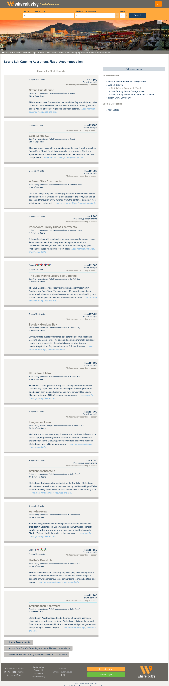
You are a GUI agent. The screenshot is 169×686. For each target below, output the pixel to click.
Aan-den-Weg (38, 511)
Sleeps (122, 11)
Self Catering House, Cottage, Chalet (128, 91)
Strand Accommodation (18, 642)
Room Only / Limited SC (119, 98)
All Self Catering (115, 85)
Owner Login (106, 674)
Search (137, 15)
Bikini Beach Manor (41, 373)
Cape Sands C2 (39, 135)
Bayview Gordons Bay (43, 324)
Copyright (38, 670)
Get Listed (14, 675)
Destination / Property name (34, 11)
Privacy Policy (38, 676)
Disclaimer (38, 673)
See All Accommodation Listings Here (127, 81)
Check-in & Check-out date (85, 11)
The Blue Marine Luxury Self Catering (53, 275)
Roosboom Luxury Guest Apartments (53, 227)
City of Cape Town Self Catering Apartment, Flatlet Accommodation (38, 648)
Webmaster (38, 667)
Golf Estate (113, 110)
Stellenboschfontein (42, 471)
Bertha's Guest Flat (41, 560)
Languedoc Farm (40, 422)
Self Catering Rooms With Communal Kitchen (132, 94)
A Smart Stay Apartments (45, 181)
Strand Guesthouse (41, 90)
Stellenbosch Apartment (44, 606)
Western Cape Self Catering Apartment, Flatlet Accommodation (36, 654)
